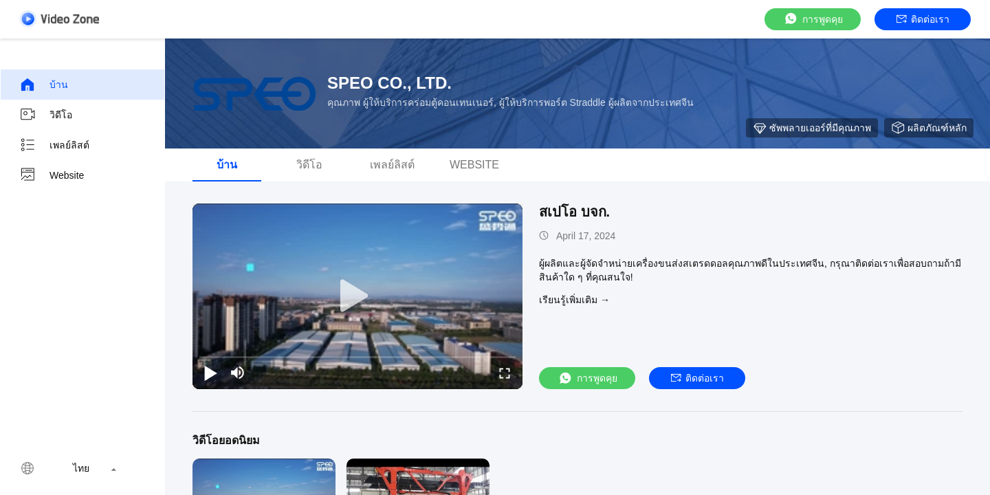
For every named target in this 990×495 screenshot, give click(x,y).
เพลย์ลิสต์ (54, 145)
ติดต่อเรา (922, 19)
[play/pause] (210, 372)
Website (51, 175)
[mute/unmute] (238, 372)
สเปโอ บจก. (574, 211)
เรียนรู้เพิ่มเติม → (574, 299)
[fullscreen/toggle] (504, 372)
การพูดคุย (813, 19)
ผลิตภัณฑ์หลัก (929, 128)
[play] (357, 296)
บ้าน (43, 84)
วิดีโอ (45, 115)
